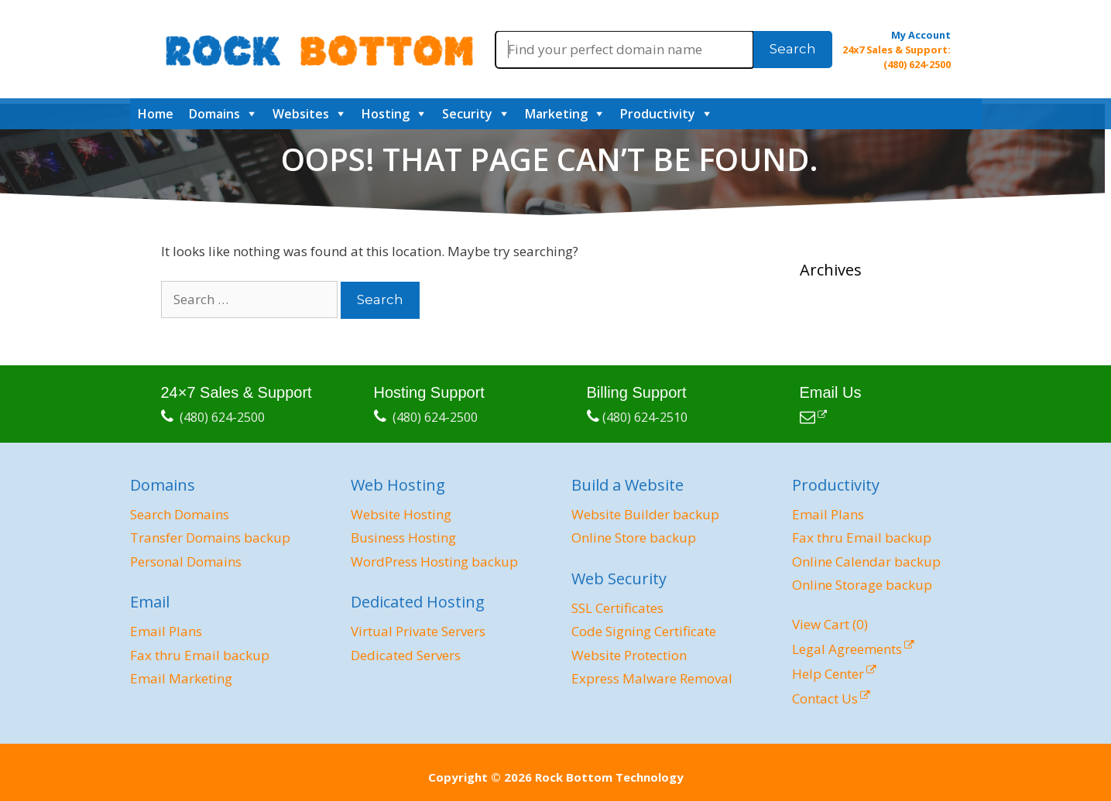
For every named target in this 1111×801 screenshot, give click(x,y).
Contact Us (825, 698)
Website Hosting (401, 514)
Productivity (657, 113)
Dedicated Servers (406, 655)
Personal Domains (186, 561)
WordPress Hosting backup (434, 561)
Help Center (828, 674)
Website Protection (629, 655)
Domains (214, 113)
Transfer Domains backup (210, 537)
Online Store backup (633, 537)
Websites (301, 113)
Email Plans (166, 631)
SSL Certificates (617, 608)
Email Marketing (181, 678)
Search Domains (179, 514)
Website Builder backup (645, 514)
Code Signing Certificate (643, 631)
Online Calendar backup (866, 561)
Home (155, 113)
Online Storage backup (862, 585)
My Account (921, 35)
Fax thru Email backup (199, 655)
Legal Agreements (847, 649)
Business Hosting (403, 537)
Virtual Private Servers (418, 631)
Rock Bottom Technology (609, 777)
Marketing (556, 113)
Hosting (386, 113)
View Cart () (830, 624)
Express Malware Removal (651, 678)
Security (467, 113)
